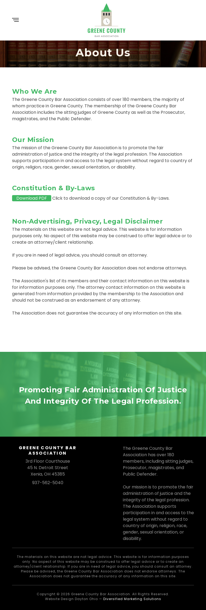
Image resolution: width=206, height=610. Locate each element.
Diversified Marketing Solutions (132, 599)
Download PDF (31, 198)
